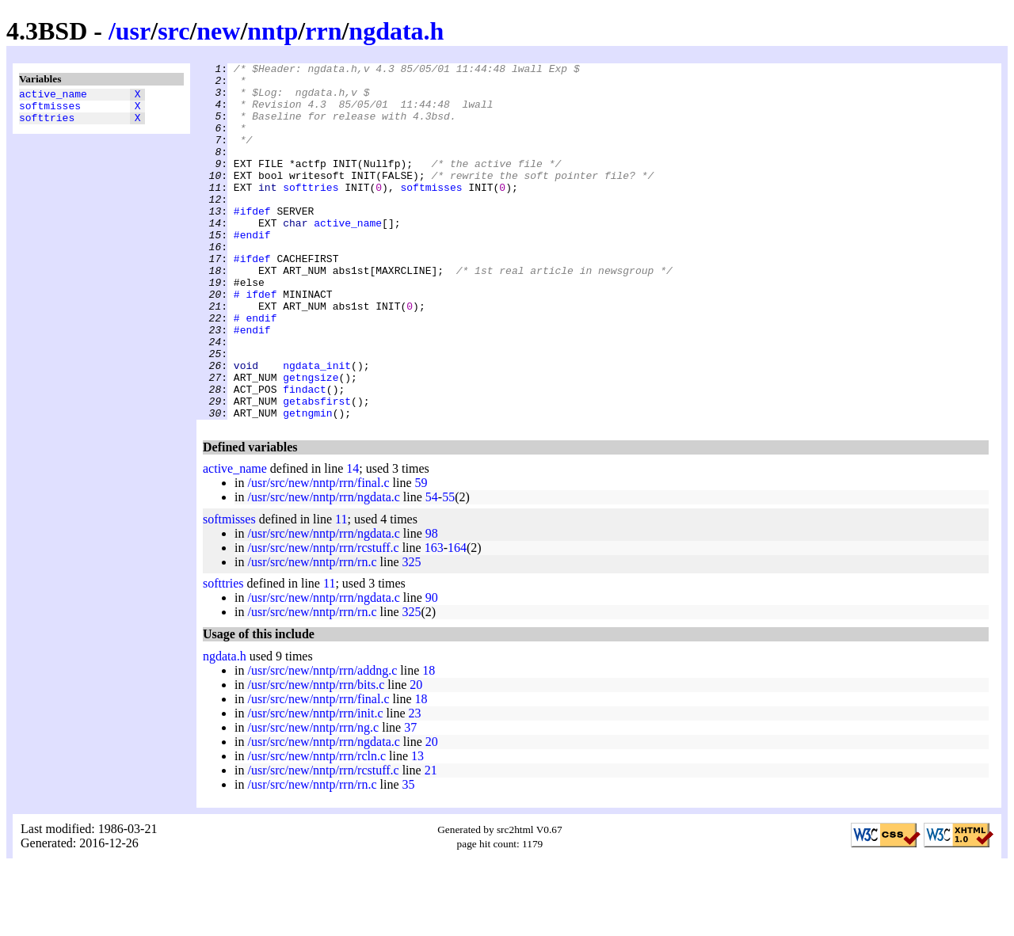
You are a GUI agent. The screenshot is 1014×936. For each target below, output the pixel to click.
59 (421, 554)
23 (415, 784)
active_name (53, 96)
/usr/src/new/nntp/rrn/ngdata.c (323, 568)
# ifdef (255, 341)
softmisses (50, 110)
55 (448, 568)
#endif (252, 270)
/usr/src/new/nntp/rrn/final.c (318, 554)
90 (431, 668)
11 (341, 590)
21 (431, 841)
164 (457, 619)
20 (416, 756)
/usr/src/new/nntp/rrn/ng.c (313, 798)
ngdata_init (317, 427)
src (173, 31)
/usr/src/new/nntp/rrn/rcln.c (316, 827)
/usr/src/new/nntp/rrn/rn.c (311, 633)
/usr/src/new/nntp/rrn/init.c (315, 784)
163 (434, 619)
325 (411, 633)
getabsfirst (317, 469)
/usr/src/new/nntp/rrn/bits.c (315, 756)
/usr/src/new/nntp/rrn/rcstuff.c (322, 619)
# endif (255, 370)
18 (428, 741)
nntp (272, 31)
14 (352, 539)
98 (431, 604)
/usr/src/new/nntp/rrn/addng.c (322, 741)
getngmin (307, 484)
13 (417, 827)
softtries (46, 124)
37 (410, 798)
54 (431, 568)
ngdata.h (396, 31)
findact (304, 455)
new (218, 31)
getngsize (310, 441)
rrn (323, 31)
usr (133, 31)
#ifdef (252, 241)
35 (408, 855)
